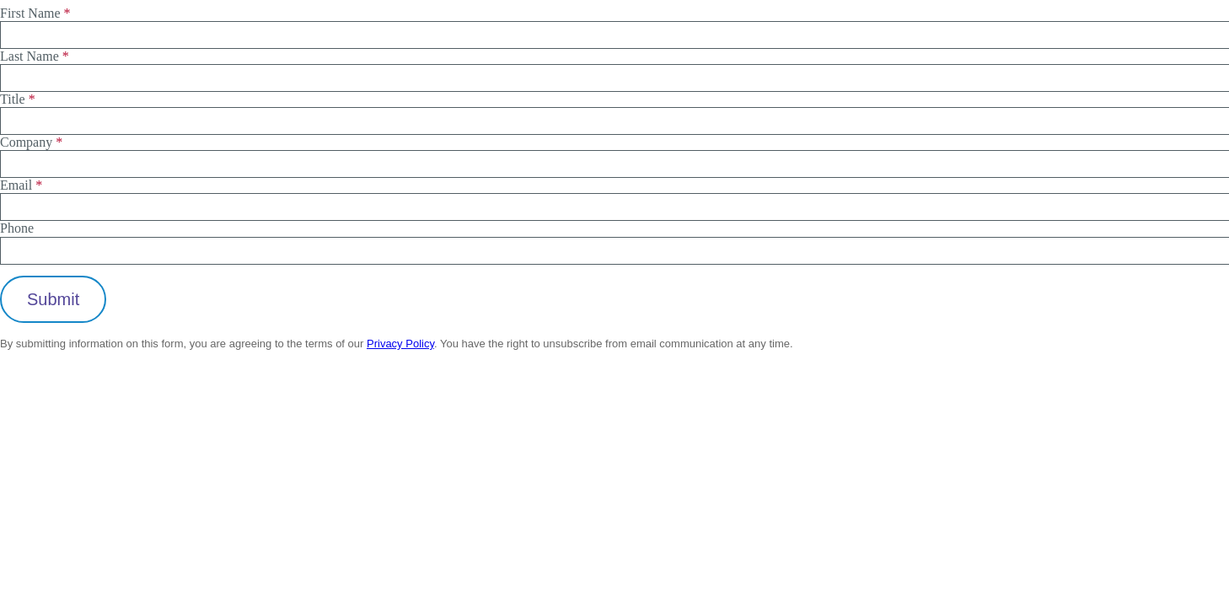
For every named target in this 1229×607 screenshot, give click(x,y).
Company (26, 142)
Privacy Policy (400, 343)
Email (16, 185)
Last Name (29, 56)
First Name (30, 13)
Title (12, 99)
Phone (17, 228)
